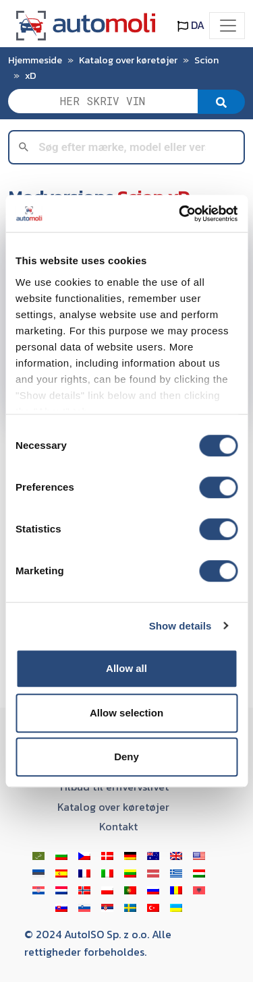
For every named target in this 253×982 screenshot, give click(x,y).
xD (30, 75)
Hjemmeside (35, 60)
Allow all (126, 668)
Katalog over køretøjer (128, 60)
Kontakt (118, 826)
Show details (180, 626)
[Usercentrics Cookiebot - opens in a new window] (180, 213)
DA (190, 25)
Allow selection (126, 712)
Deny (126, 756)
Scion (206, 60)
